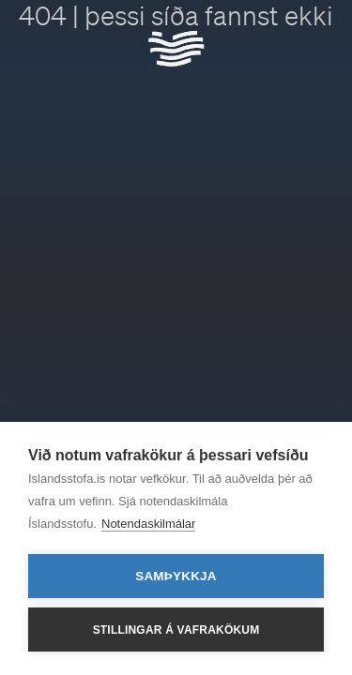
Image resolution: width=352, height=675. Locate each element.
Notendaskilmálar (148, 524)
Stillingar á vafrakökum (176, 630)
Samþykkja (176, 576)
